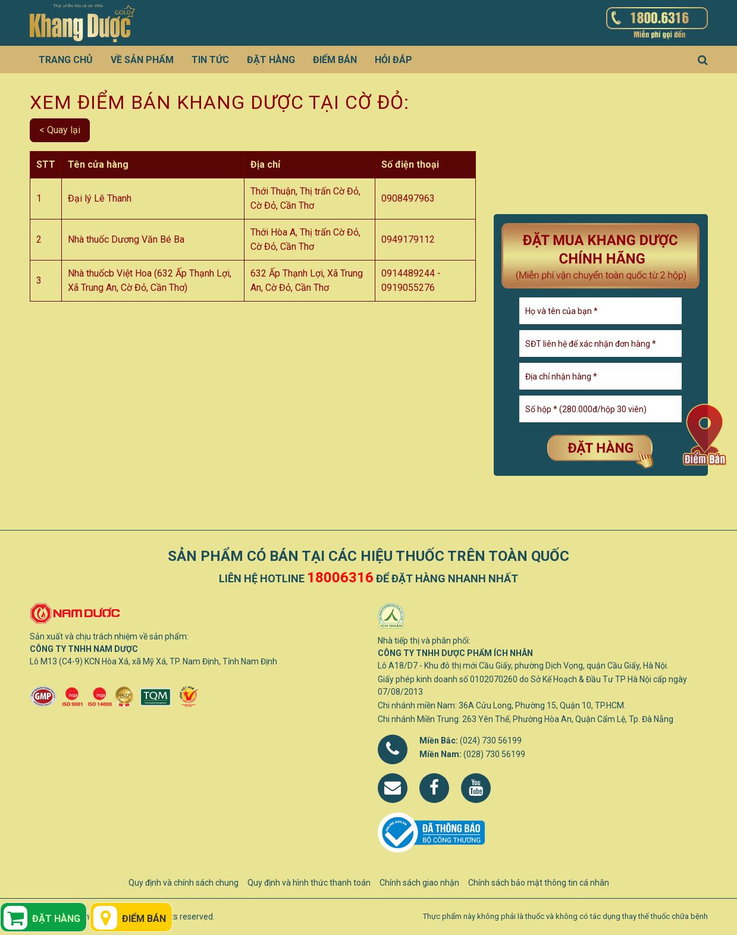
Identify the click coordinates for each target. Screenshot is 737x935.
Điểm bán (335, 59)
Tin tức (210, 59)
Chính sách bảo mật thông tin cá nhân (538, 882)
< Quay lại (59, 130)
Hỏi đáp (393, 59)
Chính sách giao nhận (419, 882)
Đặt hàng (271, 59)
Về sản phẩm (142, 59)
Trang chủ (66, 59)
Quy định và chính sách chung (183, 882)
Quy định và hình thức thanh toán (309, 882)
